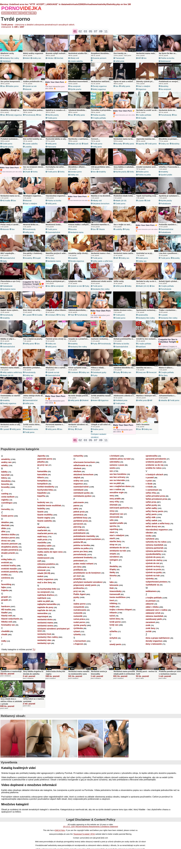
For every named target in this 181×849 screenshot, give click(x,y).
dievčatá (59, 58)
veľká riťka (151, 493)
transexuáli (119, 58)
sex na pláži (115, 483)
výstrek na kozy (153, 566)
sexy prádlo (115, 499)
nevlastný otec (44, 640)
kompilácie (42, 484)
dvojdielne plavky (9, 547)
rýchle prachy (75, 89)
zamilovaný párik (154, 619)
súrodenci (114, 557)
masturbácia (43, 549)
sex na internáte (117, 480)
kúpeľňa (41, 496)
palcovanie (52, 147)
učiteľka (113, 631)
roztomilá (77, 613)
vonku (35, 172)
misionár (28, 89)
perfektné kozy (80, 518)
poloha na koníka (167, 58)
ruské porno (79, 622)
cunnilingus (7, 503)
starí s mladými (144, 86)
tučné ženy (115, 619)
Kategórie (6, 13)
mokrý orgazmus (99, 89)
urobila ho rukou (154, 468)
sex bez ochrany (117, 477)
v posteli (28, 315)
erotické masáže (9, 569)
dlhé (3, 531)
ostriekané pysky (99, 372)
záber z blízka (152, 607)
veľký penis (125, 86)
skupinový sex (116, 514)
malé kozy (42, 536)
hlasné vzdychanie (10, 619)
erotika (4, 575)
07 (95, 31)
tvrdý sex (114, 625)
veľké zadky (151, 508)
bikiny (4, 478)
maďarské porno (45, 533)
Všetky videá (17, 13)
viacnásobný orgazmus (157, 530)
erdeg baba (6, 559)
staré (112, 532)
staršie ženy (115, 541)
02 (80, 31)
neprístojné (42, 616)
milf (139, 58)
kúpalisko (42, 493)
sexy (112, 496)
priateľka (77, 579)
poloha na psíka (99, 115)
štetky (112, 572)
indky (4, 641)
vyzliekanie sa (152, 585)
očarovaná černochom (84, 462)
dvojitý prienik (8, 553)
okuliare (77, 471)
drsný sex (142, 372)
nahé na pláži (43, 601)
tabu (112, 582)
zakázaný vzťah (153, 613)
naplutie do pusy (45, 607)
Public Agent (79, 594)
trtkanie (101, 229)
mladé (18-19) (75, 144)
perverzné (152, 372)
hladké (4, 613)
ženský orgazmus (100, 86)
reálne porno (13, 86)
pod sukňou (79, 530)
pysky (127, 229)
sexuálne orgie (117, 492)
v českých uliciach (154, 474)
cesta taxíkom (8, 497)
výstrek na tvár (31, 86)
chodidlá (5, 631)
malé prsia (42, 539)
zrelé (148, 201)
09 (100, 31)
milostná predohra (46, 564)
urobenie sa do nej (154, 465)
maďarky (41, 527)
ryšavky (77, 634)
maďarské (42, 530)
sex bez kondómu (118, 474)
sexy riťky (114, 502)
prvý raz (77, 591)
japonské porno (44, 459)
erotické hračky (8, 565)
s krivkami (52, 315)
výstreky (150, 579)
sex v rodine (115, 489)
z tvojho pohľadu (99, 118)
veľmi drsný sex (153, 526)
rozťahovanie (79, 610)
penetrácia (78, 515)
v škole (149, 484)
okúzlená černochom (101, 204)
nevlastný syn (44, 643)
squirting (114, 529)
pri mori (77, 576)
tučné (112, 616)
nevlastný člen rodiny (10, 58)
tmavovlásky (116, 591)
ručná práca (79, 619)
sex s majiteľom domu (120, 486)
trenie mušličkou (118, 597)
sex (144, 58)
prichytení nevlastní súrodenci (98, 435)
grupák (4, 600)
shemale (114, 505)
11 (106, 31)
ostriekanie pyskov (82, 496)
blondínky (164, 86)
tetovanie (114, 585)
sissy (112, 511)
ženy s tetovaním (154, 644)
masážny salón (44, 546)
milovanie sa (43, 567)
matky (4, 261)
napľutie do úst (44, 610)
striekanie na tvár (118, 551)
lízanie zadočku (76, 61)
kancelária (42, 474)
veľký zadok (151, 520)
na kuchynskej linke (46, 589)
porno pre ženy (80, 551)
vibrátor (51, 58)
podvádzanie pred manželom (87, 539)
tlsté (72, 315)
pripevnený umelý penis (84, 585)
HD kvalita (142, 118)
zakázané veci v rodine (156, 610)
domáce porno (76, 172)
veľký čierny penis (154, 511)
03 (85, 31)
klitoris (40, 477)
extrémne (5, 578)
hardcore (5, 606)
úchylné (113, 638)
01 (75, 31)
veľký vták (150, 517)
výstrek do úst (152, 563)
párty (72, 429)
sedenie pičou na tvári (120, 459)
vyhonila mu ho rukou (156, 542)
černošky (5, 509)
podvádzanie (166, 204)
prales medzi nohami (83, 564)
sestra (113, 468)
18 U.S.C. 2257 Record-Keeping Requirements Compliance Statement (90, 827)
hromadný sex (8, 625)
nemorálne (42, 613)
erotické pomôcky (9, 572)
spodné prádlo (166, 175)
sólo (112, 520)
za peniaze (151, 601)
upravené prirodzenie (156, 459)
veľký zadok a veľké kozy (103, 261)
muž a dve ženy (44, 582)
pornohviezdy (30, 115)
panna (76, 505)
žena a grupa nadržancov (158, 638)
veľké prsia (119, 61)
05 (90, 31)
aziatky (4, 465)
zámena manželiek (154, 616)
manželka (41, 542)
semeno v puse (117, 465)
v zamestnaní (152, 490)
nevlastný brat (44, 634)
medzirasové (166, 61)
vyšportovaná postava (156, 582)
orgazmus (142, 89)
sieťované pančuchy (119, 508)
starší (86, 144)
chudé (27, 172)
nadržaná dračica (45, 595)
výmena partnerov (154, 551)
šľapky (113, 569)
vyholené (150, 539)
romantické (78, 607)
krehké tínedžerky (45, 487)
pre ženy (51, 258)
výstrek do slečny (154, 560)
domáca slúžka (8, 534)
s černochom (79, 641)
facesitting (6, 584)
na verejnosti (75, 86)
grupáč (38, 258)
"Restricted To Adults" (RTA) (84, 834)
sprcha (113, 526)
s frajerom (78, 644)
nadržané (142, 347)
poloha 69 (78, 542)
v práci (149, 481)
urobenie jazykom (154, 462)
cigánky (5, 500)
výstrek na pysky (154, 572)
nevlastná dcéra (45, 619)
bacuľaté (5, 475)
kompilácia (42, 481)
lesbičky (28, 147)
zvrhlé (148, 631)
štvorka (113, 575)
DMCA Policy (60, 830)
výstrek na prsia (153, 569)
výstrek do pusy (153, 557)
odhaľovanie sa (80, 465)
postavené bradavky (83, 557)
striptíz (113, 554)
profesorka (78, 588)
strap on (114, 544)
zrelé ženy (150, 628)
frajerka (5, 590)
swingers (114, 560)
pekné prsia (79, 512)
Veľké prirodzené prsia (156, 499)
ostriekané (6, 61)
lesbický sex (43, 502)
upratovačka (143, 315)
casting (4, 494)
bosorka (73, 229)
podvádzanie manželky (84, 536)
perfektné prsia (121, 400)
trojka (112, 606)
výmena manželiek (154, 545)
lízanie (141, 201)
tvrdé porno (52, 118)
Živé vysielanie (30, 13)
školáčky (114, 566)
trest (112, 600)
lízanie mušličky (45, 515)
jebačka (164, 400)
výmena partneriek (154, 548)
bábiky (4, 472)
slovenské (114, 517)
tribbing (113, 603)
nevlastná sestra (31, 429)
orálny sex (165, 144)
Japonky (141, 144)
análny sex (36, 58)
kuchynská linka (45, 490)
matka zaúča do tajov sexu (50, 552)
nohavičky (78, 456)
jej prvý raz (42, 465)
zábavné (150, 604)
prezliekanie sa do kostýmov (87, 573)
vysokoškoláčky (153, 554)
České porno (7, 144)
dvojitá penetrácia (9, 550)
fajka (3, 587)
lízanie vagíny (43, 518)
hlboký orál (74, 58)
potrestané (78, 561)
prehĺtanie (78, 570)
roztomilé (77, 616)
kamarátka (42, 471)
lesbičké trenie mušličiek (49, 505)
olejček (76, 477)
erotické (5, 562)
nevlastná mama (76, 232)
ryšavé (76, 631)
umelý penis (115, 644)
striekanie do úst (118, 548)
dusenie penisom (99, 58)
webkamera (151, 591)
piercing (77, 527)
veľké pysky (151, 505)
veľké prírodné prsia (155, 496)
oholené (85, 400)
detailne (5, 522)
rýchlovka (78, 628)
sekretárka (115, 462)
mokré (27, 58)
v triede (149, 487)
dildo (3, 528)
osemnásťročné (54, 232)
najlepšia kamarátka (46, 604)
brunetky (118, 144)
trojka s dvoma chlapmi (121, 610)
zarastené (150, 622)
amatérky (102, 172)
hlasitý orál (6, 616)
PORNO (21, 8)
